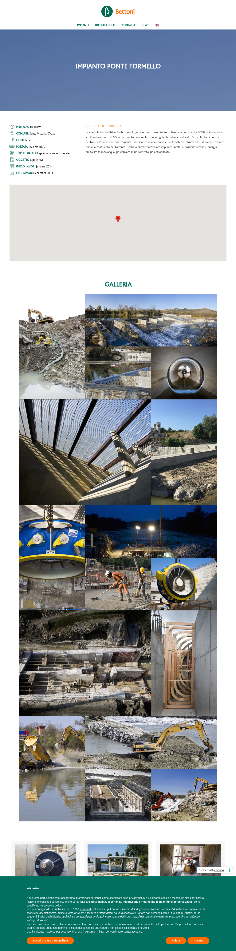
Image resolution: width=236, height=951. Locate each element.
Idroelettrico (105, 25)
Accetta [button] (198, 940)
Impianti (83, 25)
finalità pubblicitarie (48, 916)
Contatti (128, 25)
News (145, 25)
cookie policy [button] (53, 905)
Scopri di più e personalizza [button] (50, 940)
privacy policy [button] (137, 897)
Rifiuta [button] (176, 940)
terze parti (86, 909)
